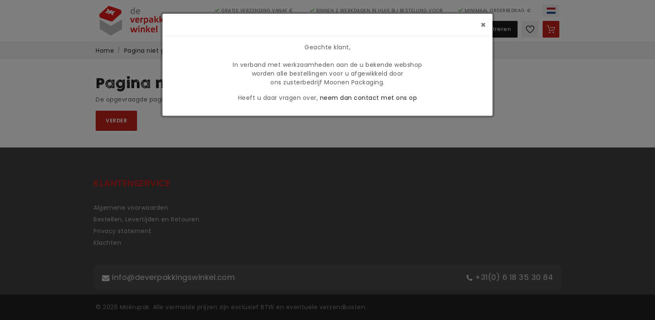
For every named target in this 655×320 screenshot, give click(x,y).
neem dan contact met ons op (368, 98)
